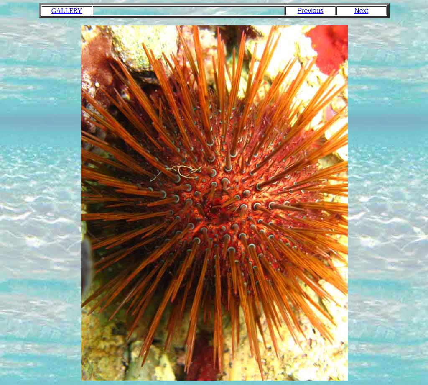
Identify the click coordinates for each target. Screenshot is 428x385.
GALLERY (66, 10)
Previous (311, 10)
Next (361, 10)
